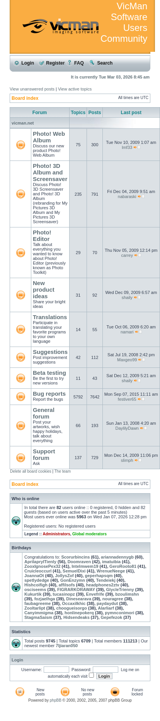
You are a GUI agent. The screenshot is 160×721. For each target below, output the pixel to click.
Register (51, 63)
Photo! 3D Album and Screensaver (50, 172)
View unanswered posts (32, 89)
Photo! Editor (42, 235)
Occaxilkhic (73, 603)
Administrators (56, 534)
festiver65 (127, 399)
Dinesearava (78, 598)
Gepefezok (112, 617)
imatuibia (111, 561)
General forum (43, 413)
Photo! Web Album (49, 137)
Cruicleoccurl (37, 571)
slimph (127, 460)
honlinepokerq (79, 612)
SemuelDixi (74, 571)
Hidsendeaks (76, 617)
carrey (127, 255)
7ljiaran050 (67, 645)
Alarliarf (106, 608)
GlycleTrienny (120, 589)
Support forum (44, 454)
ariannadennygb (117, 557)
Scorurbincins (75, 557)
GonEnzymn (72, 580)
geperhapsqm (99, 575)
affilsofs (67, 585)
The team (62, 471)
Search (100, 63)
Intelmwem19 (84, 566)
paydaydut (107, 603)
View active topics (75, 89)
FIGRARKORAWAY (76, 589)
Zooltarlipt (34, 608)
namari (127, 332)
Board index (25, 98)
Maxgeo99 (127, 359)
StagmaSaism (38, 617)
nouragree (112, 598)
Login (23, 63)
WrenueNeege (111, 571)
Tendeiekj (106, 580)
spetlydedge (36, 580)
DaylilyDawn (127, 428)
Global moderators (89, 534)
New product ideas (43, 289)
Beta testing (49, 372)
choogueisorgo (71, 608)
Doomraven (79, 561)
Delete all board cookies (30, 471)
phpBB (55, 700)
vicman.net (23, 123)
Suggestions (50, 352)
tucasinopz (64, 594)
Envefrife (95, 594)
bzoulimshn (127, 594)
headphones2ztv (102, 585)
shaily (127, 297)
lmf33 (127, 147)
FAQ (75, 63)
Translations (50, 317)
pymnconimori (119, 612)
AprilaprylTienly (40, 561)
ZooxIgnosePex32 (42, 566)
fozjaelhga (44, 598)
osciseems (35, 589)
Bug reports (49, 393)
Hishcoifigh (36, 585)
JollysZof (64, 575)
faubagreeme (37, 603)
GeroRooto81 (122, 566)
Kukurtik (33, 594)
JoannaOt (34, 575)
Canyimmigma (38, 612)
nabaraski (127, 196)
